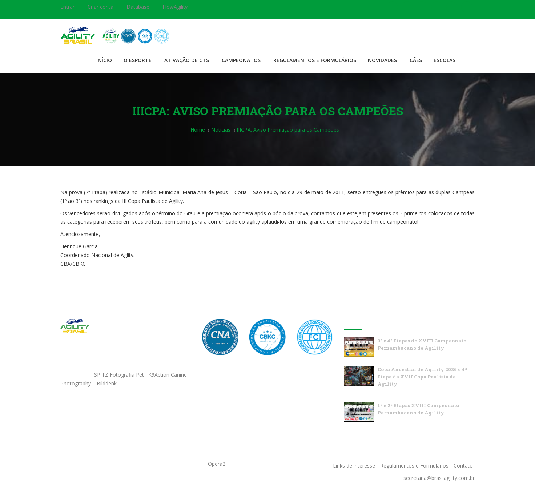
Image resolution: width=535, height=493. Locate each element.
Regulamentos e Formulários (314, 60)
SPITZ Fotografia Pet (119, 374)
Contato (463, 465)
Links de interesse (354, 465)
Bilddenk (107, 383)
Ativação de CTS (186, 60)
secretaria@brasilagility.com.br (439, 477)
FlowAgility (175, 6)
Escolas (444, 60)
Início (104, 60)
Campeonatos (241, 60)
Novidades (382, 60)
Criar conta (100, 6)
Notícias (220, 129)
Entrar (67, 6)
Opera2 (216, 463)
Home (197, 129)
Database (137, 6)
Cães (416, 60)
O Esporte (138, 60)
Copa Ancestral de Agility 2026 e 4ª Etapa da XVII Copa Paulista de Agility (422, 376)
